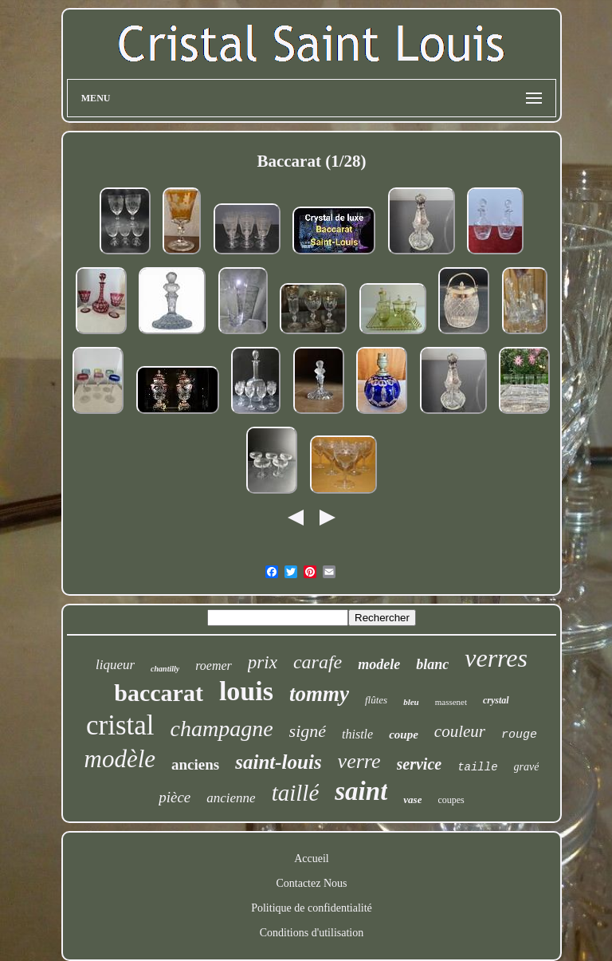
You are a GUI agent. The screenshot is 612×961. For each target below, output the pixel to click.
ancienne (230, 797)
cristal (120, 725)
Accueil (311, 859)
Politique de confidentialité (311, 908)
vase (412, 799)
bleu (411, 702)
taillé (296, 792)
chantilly (165, 668)
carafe (317, 662)
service (419, 764)
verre (359, 761)
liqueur (115, 664)
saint (361, 791)
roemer (213, 665)
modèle (120, 759)
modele (379, 664)
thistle (357, 734)
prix (262, 662)
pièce (174, 797)
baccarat (158, 692)
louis (246, 691)
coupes (450, 799)
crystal (496, 700)
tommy (319, 694)
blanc (432, 664)
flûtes (376, 700)
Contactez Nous (311, 883)
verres (496, 658)
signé (307, 731)
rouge (519, 735)
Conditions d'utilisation (311, 933)
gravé (526, 767)
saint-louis (278, 762)
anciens (195, 764)
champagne (222, 728)
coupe (403, 734)
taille (477, 767)
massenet (451, 702)
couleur (459, 731)
